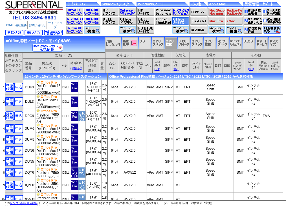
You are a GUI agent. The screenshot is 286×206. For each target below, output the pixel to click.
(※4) (157, 69)
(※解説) (76, 68)
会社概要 (21, 25)
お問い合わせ (37, 25)
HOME (9, 25)
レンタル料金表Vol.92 (24, 203)
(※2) (175, 69)
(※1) (251, 69)
